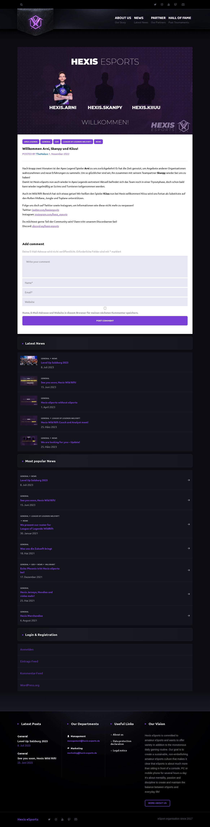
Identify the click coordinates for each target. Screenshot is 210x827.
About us (118, 734)
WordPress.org (29, 685)
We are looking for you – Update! (60, 442)
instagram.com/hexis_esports (51, 214)
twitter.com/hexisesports (45, 210)
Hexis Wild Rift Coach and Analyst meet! (64, 422)
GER (57, 141)
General (46, 141)
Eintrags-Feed (29, 661)
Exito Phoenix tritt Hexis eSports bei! (40, 570)
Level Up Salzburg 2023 (54, 362)
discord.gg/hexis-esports (45, 226)
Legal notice (120, 750)
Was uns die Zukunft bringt (36, 548)
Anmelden (27, 649)
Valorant (50, 564)
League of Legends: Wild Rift (77, 141)
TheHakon (42, 153)
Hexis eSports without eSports (59, 402)
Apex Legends (31, 141)
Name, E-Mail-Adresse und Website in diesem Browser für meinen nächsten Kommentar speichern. (80, 312)
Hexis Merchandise (31, 615)
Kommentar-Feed (31, 673)
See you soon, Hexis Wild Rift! (58, 382)
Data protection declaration (121, 742)
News (98, 141)
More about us (157, 803)
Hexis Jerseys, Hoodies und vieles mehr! (36, 593)
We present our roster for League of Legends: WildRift (36, 526)
